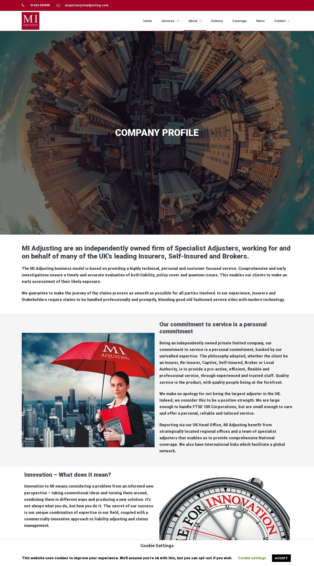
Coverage (239, 21)
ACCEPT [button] (281, 558)
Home (147, 21)
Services (170, 21)
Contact (282, 21)
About (194, 21)
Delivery (217, 21)
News (260, 21)
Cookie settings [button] (252, 558)
